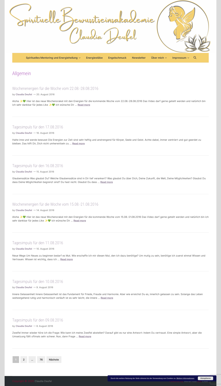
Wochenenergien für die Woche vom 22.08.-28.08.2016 (55, 88)
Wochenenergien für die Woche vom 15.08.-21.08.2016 (55, 204)
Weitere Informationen (185, 378)
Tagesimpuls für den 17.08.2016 (37, 127)
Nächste (54, 359)
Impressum (180, 58)
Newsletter (139, 57)
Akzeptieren (205, 378)
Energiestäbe (94, 57)
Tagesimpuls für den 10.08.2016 (37, 281)
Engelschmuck (117, 57)
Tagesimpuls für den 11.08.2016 (37, 243)
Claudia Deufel (24, 94)
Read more (84, 104)
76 (41, 359)
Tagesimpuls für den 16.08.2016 (37, 165)
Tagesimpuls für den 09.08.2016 (37, 320)
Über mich (159, 58)
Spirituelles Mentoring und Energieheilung (53, 58)
